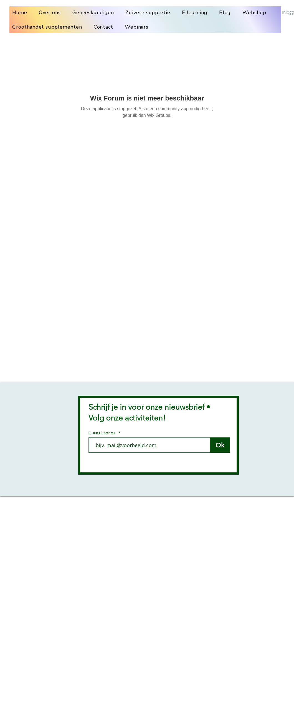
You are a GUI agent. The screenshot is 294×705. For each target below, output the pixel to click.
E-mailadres (103, 433)
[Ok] (220, 445)
